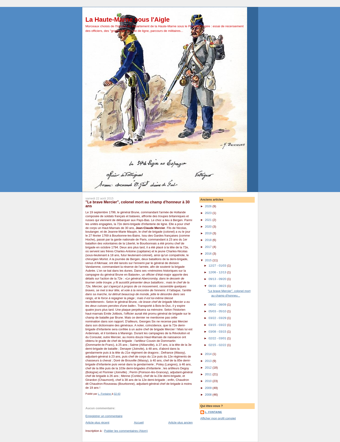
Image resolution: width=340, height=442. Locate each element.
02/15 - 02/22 (217, 345)
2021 (209, 220)
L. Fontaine (213, 412)
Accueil (139, 422)
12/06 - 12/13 (217, 272)
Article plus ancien (180, 422)
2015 (209, 260)
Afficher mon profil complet (218, 418)
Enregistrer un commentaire (104, 416)
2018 (209, 240)
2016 (209, 253)
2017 (209, 247)
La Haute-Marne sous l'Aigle (128, 19)
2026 (209, 206)
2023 (209, 213)
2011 (209, 374)
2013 (209, 361)
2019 (209, 233)
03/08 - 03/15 (217, 331)
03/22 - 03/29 (217, 318)
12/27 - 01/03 (217, 265)
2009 (209, 388)
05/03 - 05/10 (217, 311)
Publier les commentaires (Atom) (126, 431)
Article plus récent (97, 422)
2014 (209, 354)
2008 (209, 394)
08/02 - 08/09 (217, 304)
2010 (209, 381)
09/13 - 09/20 (217, 279)
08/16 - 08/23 (217, 286)
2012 (209, 367)
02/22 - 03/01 (217, 338)
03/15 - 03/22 (217, 325)
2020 (209, 226)
